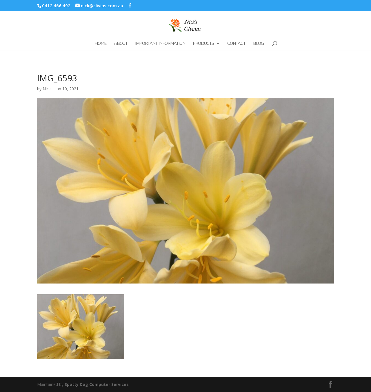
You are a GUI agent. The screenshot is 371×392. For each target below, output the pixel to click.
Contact (236, 43)
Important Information (160, 43)
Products (203, 43)
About (121, 43)
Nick (47, 88)
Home (100, 43)
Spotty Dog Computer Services (97, 384)
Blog (258, 43)
